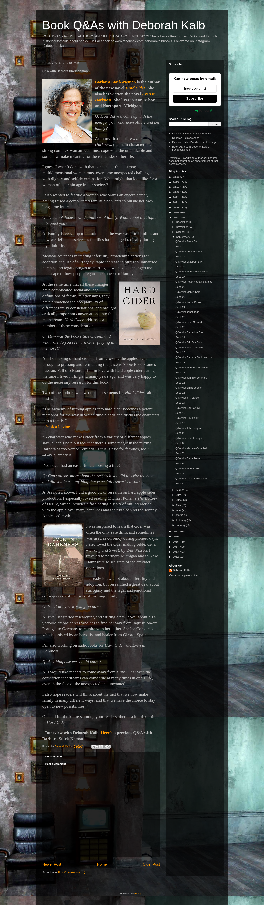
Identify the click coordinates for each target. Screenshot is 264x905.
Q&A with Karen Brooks (188, 302)
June (179, 499)
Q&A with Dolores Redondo (191, 478)
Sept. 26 (180, 286)
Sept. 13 (180, 412)
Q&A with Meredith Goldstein (191, 271)
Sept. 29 (180, 256)
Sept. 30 (180, 246)
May (179, 505)
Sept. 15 (180, 392)
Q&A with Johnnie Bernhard (191, 377)
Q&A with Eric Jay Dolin (189, 342)
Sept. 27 (180, 276)
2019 (176, 212)
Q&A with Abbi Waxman (189, 251)
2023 (176, 192)
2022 (176, 197)
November (182, 227)
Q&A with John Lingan (188, 428)
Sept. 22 (180, 327)
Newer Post (51, 864)
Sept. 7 (179, 453)
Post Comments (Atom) (71, 872)
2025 (176, 182)
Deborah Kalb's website (185, 137)
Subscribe (194, 98)
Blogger (138, 893)
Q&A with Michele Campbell (191, 448)
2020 (176, 207)
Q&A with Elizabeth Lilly (189, 261)
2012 (176, 556)
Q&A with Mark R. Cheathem (191, 367)
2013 (176, 551)
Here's (107, 732)
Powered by (194, 110)
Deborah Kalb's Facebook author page (194, 142)
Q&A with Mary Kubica (188, 468)
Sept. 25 (180, 296)
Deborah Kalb (181, 570)
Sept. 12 (180, 423)
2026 (176, 177)
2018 (176, 217)
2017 (176, 531)
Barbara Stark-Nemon (115, 82)
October (181, 231)
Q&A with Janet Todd (187, 311)
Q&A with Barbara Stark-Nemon (193, 357)
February (181, 520)
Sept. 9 (179, 433)
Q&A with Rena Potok (187, 458)
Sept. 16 (180, 382)
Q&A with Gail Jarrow (187, 407)
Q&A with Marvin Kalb (187, 291)
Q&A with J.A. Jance (187, 397)
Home (102, 864)
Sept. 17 (180, 372)
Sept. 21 (180, 337)
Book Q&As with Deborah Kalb (123, 25)
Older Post (151, 864)
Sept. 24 (180, 307)
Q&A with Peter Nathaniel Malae (193, 281)
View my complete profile (183, 575)
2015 (176, 541)
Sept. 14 (180, 402)
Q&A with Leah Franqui (188, 438)
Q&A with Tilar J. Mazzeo (189, 347)
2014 (176, 546)
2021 (176, 202)
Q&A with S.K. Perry (186, 417)
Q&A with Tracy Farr (186, 241)
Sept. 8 (179, 443)
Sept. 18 (180, 362)
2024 (176, 187)
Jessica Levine (57, 426)
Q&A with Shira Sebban (188, 387)
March (180, 515)
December (182, 221)
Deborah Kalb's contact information (192, 133)
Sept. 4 (179, 483)
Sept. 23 (180, 317)
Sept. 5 (179, 473)
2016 (176, 536)
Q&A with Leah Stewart (188, 322)
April (179, 510)
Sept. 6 (179, 463)
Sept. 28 (180, 266)
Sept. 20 (180, 352)
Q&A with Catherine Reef (189, 332)
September (182, 236)
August (180, 489)
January (181, 525)
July (178, 494)
